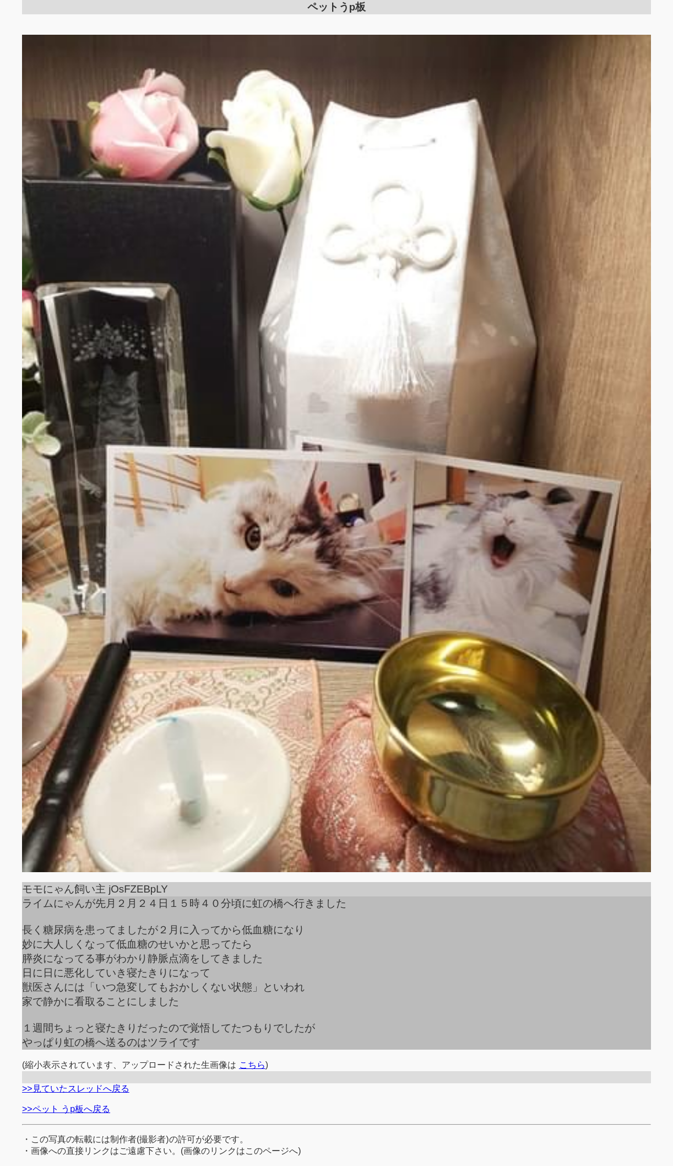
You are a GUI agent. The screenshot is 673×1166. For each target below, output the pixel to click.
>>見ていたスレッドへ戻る (75, 1088)
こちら (252, 1065)
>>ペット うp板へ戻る (66, 1109)
